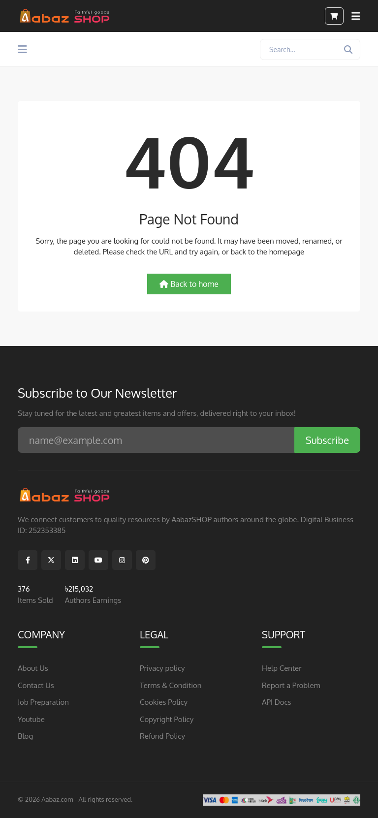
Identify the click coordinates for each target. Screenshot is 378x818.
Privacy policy (162, 668)
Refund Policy (162, 736)
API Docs (276, 702)
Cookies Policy (164, 702)
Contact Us (36, 685)
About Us (33, 668)
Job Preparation (43, 702)
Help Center (282, 668)
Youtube (31, 719)
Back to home (189, 284)
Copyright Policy (166, 719)
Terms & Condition (171, 685)
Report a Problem (291, 685)
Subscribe (327, 440)
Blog (25, 736)
